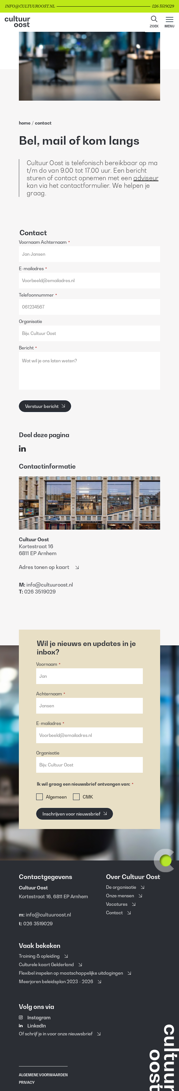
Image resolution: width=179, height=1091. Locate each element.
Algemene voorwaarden (43, 1075)
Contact (43, 122)
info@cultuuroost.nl (48, 914)
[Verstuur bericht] (45, 406)
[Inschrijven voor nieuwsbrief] (74, 814)
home (25, 122)
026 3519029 (38, 923)
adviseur (145, 178)
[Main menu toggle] (169, 22)
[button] (154, 22)
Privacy (27, 1082)
